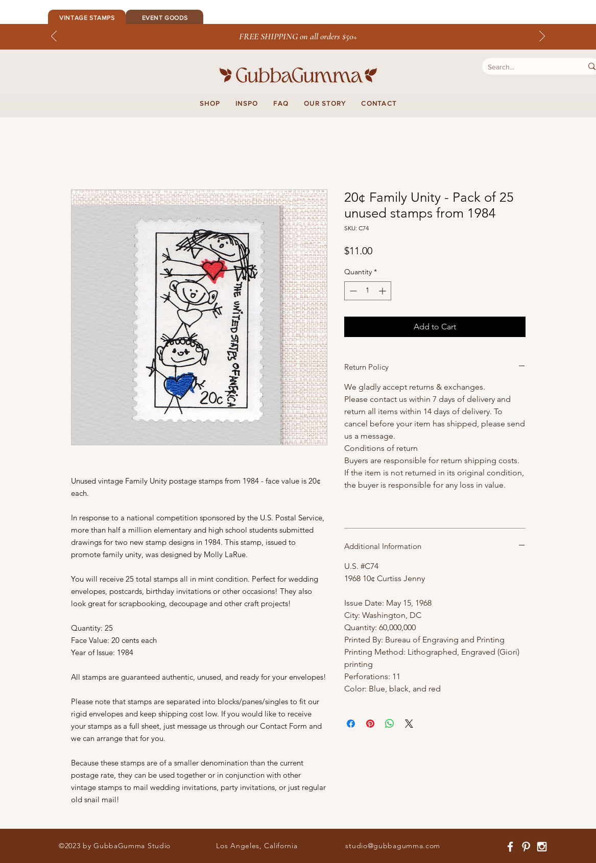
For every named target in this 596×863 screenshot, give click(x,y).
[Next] (542, 37)
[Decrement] (352, 291)
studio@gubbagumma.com (392, 845)
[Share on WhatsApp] (390, 723)
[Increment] (383, 291)
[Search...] (525, 67)
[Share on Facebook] (351, 723)
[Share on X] (409, 723)
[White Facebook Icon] (510, 846)
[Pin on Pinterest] (370, 723)
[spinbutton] (368, 291)
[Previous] (54, 37)
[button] (210, 104)
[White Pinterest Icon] (526, 846)
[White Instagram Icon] (542, 846)
